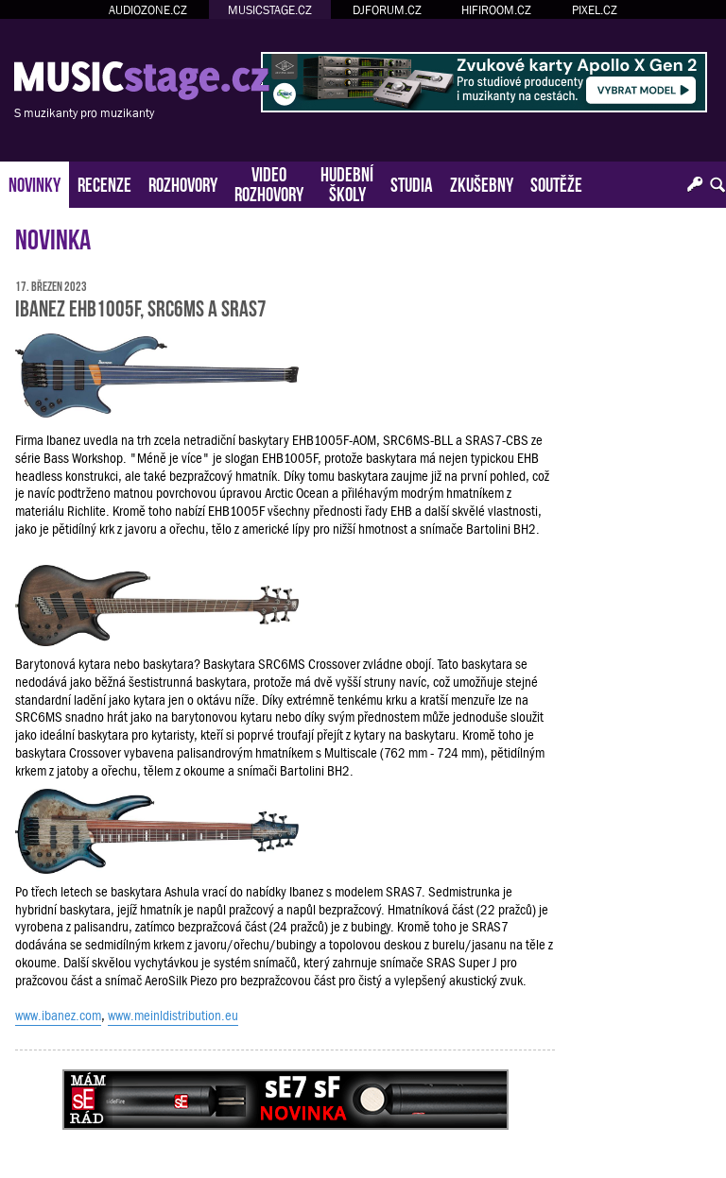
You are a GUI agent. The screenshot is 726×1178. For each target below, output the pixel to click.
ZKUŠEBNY (481, 183)
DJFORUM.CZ (387, 10)
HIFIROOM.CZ (496, 10)
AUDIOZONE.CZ (148, 10)
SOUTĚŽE (556, 183)
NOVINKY (34, 183)
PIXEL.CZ (594, 10)
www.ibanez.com (58, 1015)
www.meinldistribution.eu (173, 1015)
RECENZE (104, 183)
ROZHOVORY (182, 183)
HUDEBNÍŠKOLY (346, 182)
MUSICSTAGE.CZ (270, 10)
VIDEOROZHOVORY (268, 182)
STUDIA (411, 183)
